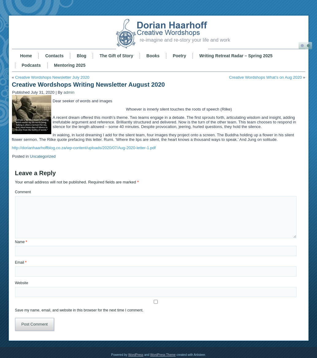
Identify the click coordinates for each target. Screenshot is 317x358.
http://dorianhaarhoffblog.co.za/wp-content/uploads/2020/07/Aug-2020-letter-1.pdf (84, 147)
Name (21, 242)
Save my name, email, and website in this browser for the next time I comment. (79, 310)
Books (153, 55)
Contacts (54, 55)
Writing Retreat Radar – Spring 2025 (236, 55)
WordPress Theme (163, 354)
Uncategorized (43, 156)
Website (21, 283)
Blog (81, 55)
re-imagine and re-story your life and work (185, 40)
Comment (23, 192)
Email (21, 262)
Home (26, 55)
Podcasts (31, 65)
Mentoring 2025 (70, 65)
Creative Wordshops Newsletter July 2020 (52, 77)
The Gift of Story (116, 55)
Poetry (179, 55)
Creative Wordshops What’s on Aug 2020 (265, 77)
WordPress (135, 354)
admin (69, 92)
